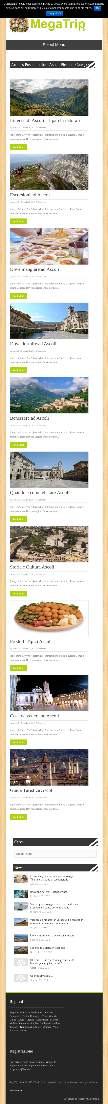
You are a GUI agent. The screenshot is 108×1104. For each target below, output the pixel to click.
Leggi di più (54, 13)
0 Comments (41, 128)
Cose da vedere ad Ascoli (34, 715)
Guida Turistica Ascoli (32, 790)
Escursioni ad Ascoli (30, 194)
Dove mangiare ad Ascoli (34, 269)
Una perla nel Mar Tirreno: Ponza (48, 892)
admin (15, 128)
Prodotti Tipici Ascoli (31, 641)
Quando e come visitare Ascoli (40, 492)
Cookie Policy (15, 1090)
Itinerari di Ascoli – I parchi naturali (45, 120)
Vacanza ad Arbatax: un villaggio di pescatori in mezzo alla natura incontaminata (56, 921)
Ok (97, 8)
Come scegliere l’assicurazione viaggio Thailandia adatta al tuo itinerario (52, 877)
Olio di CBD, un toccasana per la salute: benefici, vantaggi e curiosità (52, 961)
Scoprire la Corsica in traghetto (47, 948)
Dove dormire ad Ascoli (33, 343)
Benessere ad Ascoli (29, 418)
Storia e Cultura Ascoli (32, 567)
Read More (18, 146)
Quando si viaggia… (41, 975)
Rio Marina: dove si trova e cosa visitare (52, 935)
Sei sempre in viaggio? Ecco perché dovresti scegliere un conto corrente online (54, 905)
